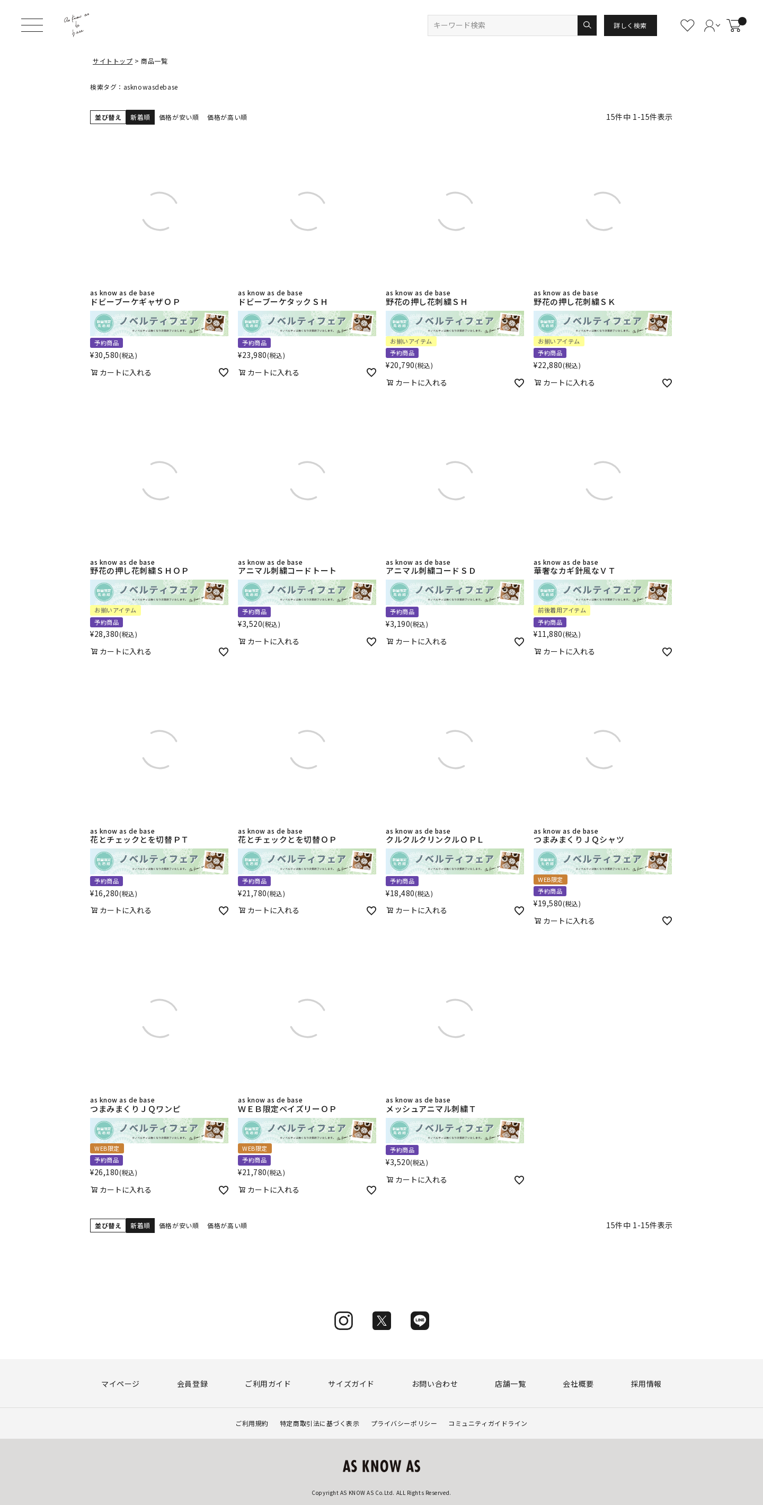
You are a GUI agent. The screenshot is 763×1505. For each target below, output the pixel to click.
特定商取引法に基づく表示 (320, 1423)
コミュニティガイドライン (488, 1423)
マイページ (120, 1383)
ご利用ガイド (268, 1383)
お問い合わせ (435, 1383)
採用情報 (646, 1383)
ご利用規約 (252, 1423)
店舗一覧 (510, 1383)
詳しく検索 (630, 25)
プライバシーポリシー (404, 1423)
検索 (587, 25)
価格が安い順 (179, 116)
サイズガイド (351, 1383)
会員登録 (192, 1383)
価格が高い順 (227, 116)
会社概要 (578, 1383)
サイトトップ (112, 60)
